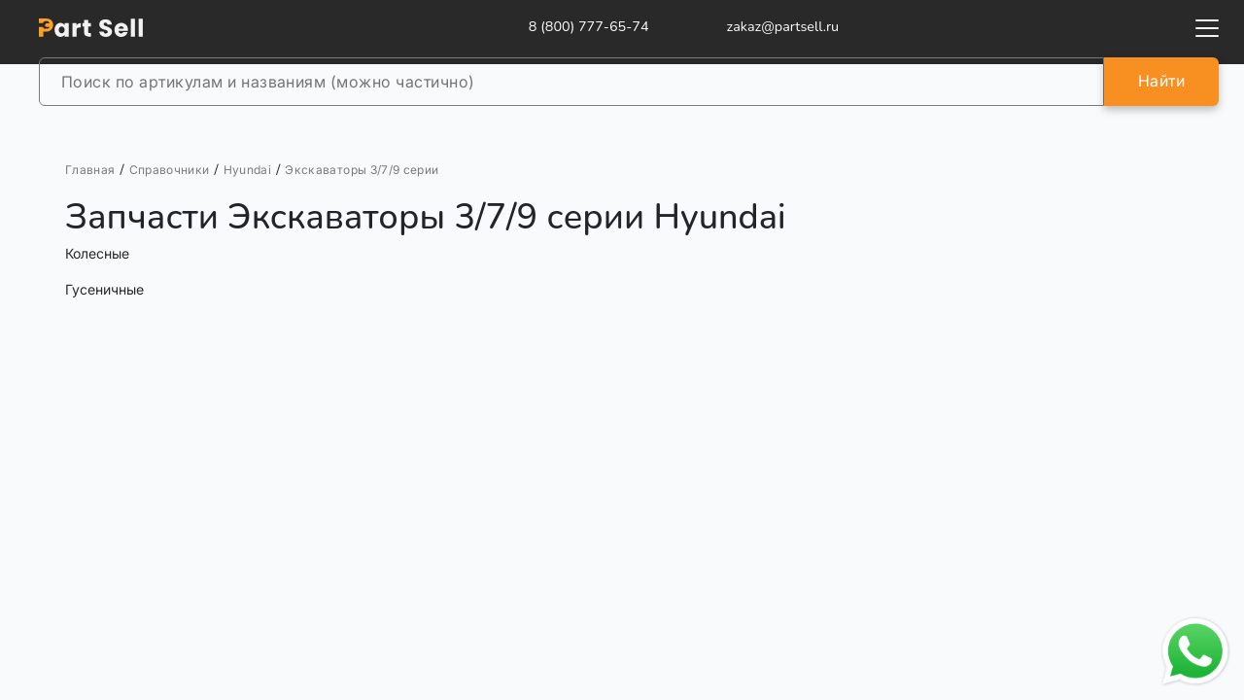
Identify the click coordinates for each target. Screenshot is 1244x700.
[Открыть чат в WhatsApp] (1195, 651)
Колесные (97, 253)
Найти (1161, 80)
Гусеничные (104, 289)
